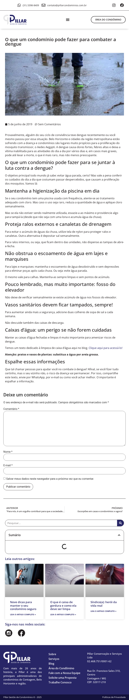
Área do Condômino (61, 668)
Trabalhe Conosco (60, 682)
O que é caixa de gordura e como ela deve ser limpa (63, 605)
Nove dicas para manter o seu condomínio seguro (23, 605)
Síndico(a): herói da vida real (104, 603)
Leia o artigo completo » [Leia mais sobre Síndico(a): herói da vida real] (103, 611)
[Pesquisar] (120, 523)
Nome (7, 451)
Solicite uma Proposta (62, 678)
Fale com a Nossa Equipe (64, 673)
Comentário (11, 409)
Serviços (54, 659)
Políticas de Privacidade (114, 697)
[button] (68, 19)
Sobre (52, 654)
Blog (51, 663)
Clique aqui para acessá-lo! (105, 348)
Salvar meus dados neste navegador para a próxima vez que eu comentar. (50, 479)
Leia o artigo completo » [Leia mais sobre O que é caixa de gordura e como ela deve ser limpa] (63, 614)
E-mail (8, 465)
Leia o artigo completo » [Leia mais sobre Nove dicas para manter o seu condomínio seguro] (23, 614)
